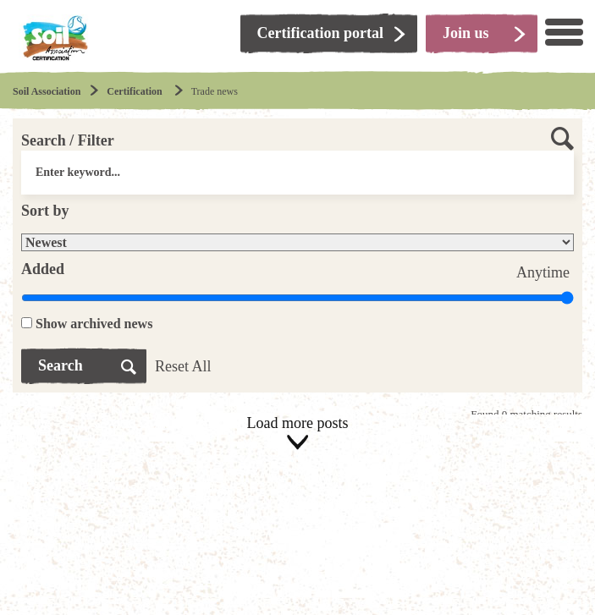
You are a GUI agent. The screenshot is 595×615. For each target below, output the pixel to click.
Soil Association (46, 91)
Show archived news (94, 323)
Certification (135, 91)
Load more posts (297, 434)
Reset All (183, 366)
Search (60, 365)
